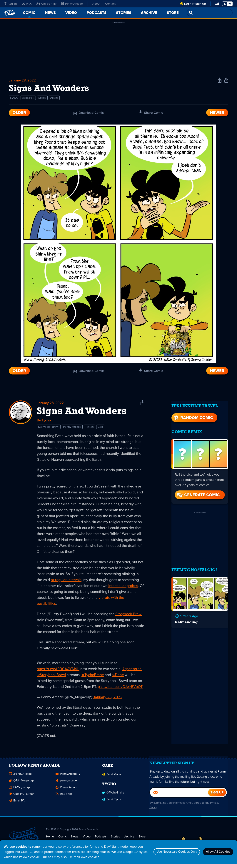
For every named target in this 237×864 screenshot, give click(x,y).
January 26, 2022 (107, 699)
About (96, 3)
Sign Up (200, 3)
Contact (110, 3)
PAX (27, 3)
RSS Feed (64, 798)
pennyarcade (66, 785)
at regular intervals (66, 582)
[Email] (179, 799)
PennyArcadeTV (68, 778)
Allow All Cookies (216, 851)
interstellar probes (123, 587)
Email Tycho (112, 803)
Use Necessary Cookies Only (172, 851)
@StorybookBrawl (51, 677)
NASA (14, 99)
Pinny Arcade (72, 3)
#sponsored (132, 671)
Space (42, 99)
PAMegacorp (19, 791)
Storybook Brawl (48, 429)
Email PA (17, 805)
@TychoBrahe (92, 677)
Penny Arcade (72, 429)
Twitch (89, 429)
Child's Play (46, 3)
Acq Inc (10, 3)
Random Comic (193, 415)
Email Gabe (111, 778)
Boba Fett (28, 99)
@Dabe (118, 677)
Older (19, 114)
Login (187, 3)
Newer (217, 114)
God (100, 429)
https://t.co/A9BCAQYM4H (58, 671)
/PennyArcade (20, 778)
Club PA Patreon (21, 798)
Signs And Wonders (81, 413)
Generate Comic (198, 492)
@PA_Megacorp (21, 785)
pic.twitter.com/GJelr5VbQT (120, 688)
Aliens (54, 99)
